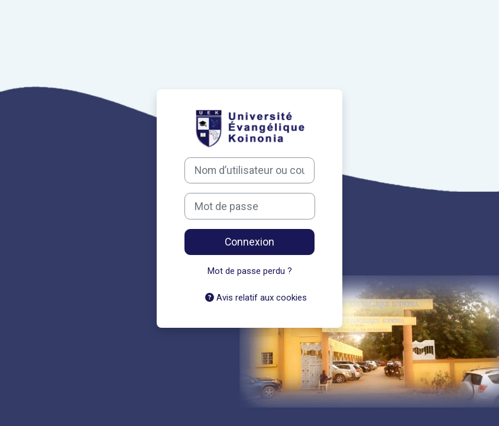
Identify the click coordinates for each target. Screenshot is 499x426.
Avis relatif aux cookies (256, 297)
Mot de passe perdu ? (250, 271)
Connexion (249, 242)
